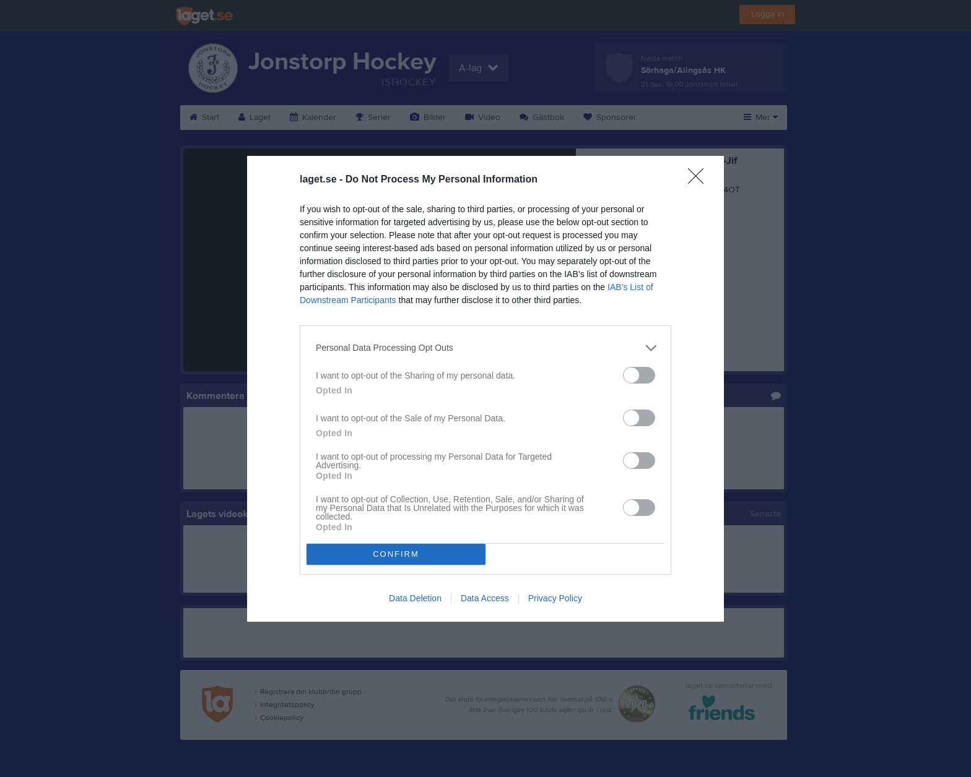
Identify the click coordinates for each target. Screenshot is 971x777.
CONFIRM (396, 554)
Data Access (485, 598)
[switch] (639, 375)
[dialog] (485, 389)
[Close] (700, 180)
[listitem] (485, 347)
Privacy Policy (555, 598)
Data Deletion (415, 598)
